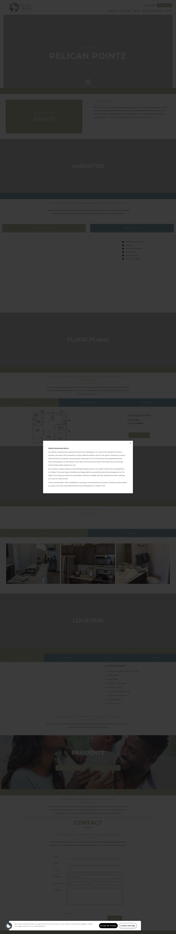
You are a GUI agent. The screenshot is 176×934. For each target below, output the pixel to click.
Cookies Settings (127, 926)
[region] (75, 925)
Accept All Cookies (108, 926)
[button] (8, 925)
